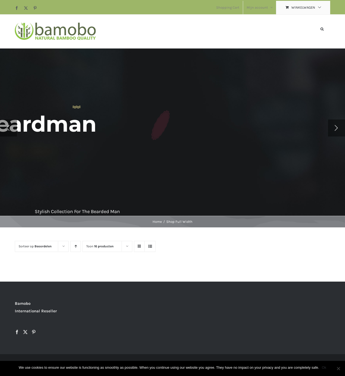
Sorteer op (35, 246)
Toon (99, 246)
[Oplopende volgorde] (75, 246)
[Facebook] (17, 332)
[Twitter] (25, 332)
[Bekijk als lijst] (150, 246)
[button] (322, 28)
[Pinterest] (34, 332)
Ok (324, 367)
